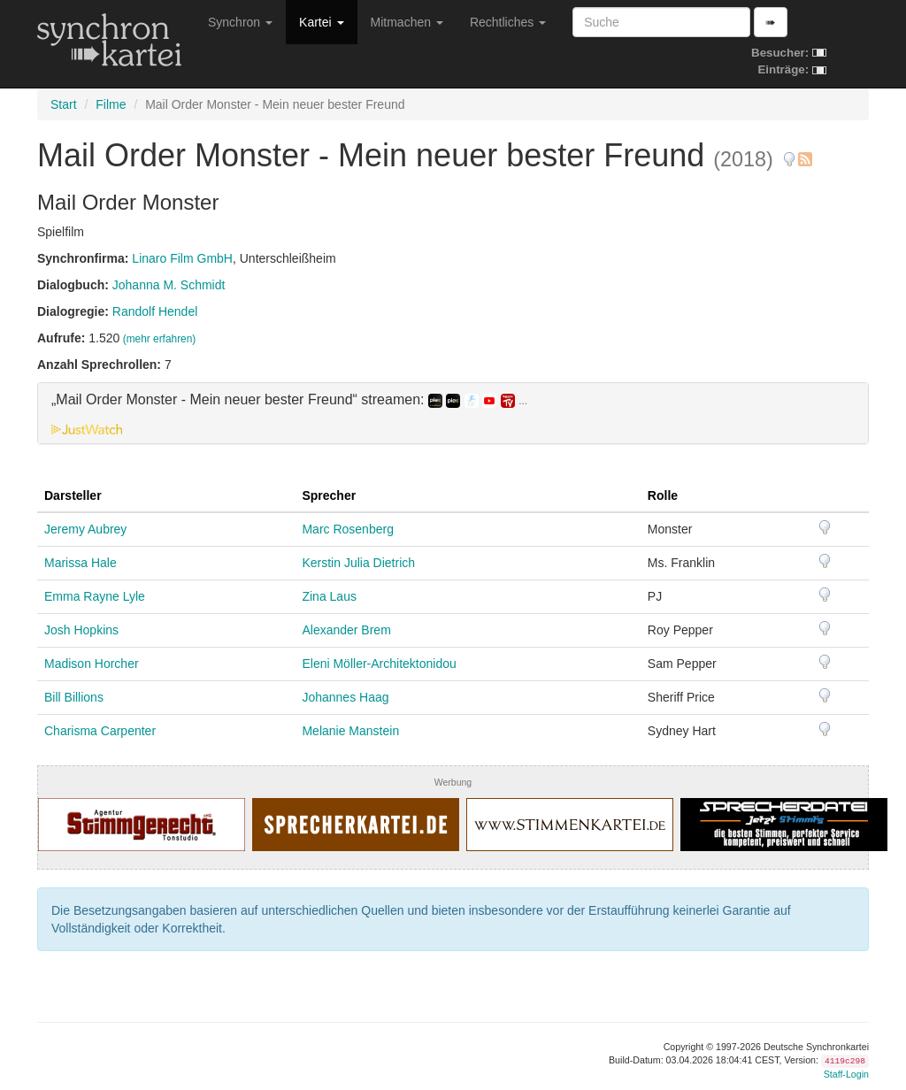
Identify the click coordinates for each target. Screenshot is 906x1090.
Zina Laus (329, 596)
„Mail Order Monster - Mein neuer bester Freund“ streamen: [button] (289, 400)
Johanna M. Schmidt (169, 285)
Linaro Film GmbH (182, 258)
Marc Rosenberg (348, 529)
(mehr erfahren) (159, 339)
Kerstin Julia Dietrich (358, 563)
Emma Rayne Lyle (94, 596)
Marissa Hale (80, 563)
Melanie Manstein (350, 731)
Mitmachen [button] (407, 22)
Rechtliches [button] (508, 22)
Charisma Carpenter (100, 731)
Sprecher (329, 495)
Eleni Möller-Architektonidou (379, 663)
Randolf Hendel (155, 311)
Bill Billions (74, 697)
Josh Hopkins (81, 630)
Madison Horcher (91, 663)
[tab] (453, 413)
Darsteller (73, 495)
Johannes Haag (345, 697)
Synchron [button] (240, 22)
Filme (111, 104)
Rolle (663, 495)
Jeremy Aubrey (85, 529)
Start (63, 104)
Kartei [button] (321, 22)
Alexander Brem (346, 630)
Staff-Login (846, 1074)
